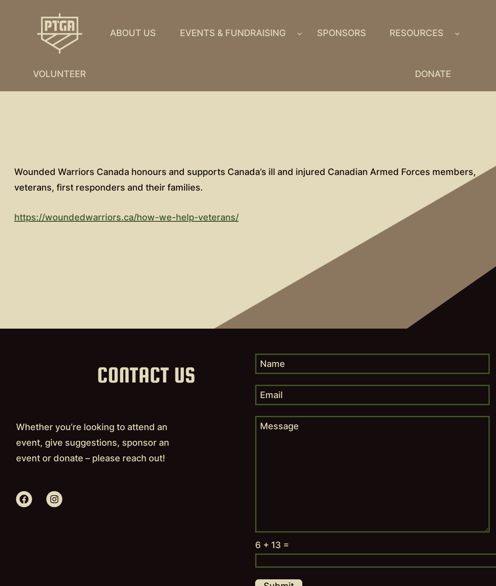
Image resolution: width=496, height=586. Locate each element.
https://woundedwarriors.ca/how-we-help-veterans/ (126, 217)
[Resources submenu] (457, 33)
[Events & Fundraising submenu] (299, 33)
